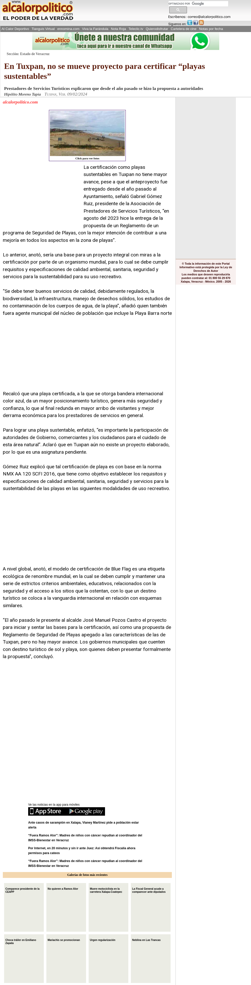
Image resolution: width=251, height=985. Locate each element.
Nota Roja (118, 29)
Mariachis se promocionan (64, 939)
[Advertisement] (41, 196)
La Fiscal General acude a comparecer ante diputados (149, 889)
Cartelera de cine (184, 29)
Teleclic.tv (136, 29)
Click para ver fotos (87, 135)
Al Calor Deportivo (15, 29)
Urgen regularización (102, 939)
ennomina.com (68, 29)
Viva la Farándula (95, 29)
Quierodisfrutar (157, 29)
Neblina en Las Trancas (146, 939)
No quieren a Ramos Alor (63, 888)
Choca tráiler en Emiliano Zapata (20, 941)
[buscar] (198, 3)
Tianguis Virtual (43, 29)
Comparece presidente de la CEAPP (22, 889)
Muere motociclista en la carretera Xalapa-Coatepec (106, 889)
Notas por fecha (211, 29)
